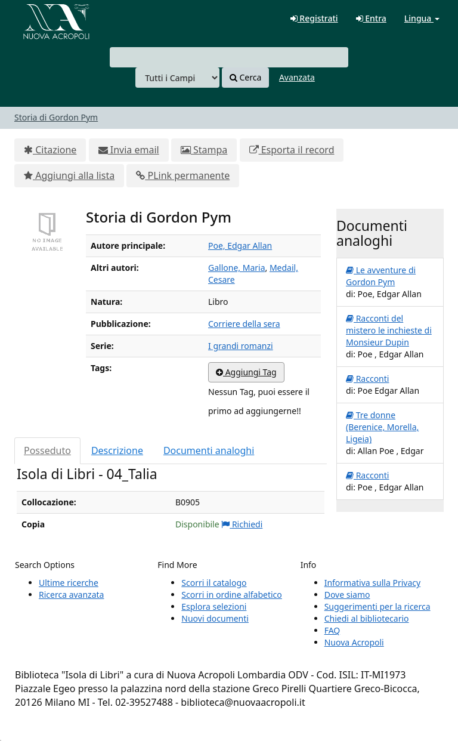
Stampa (204, 149)
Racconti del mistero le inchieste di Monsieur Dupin (389, 330)
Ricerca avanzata (71, 594)
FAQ (332, 630)
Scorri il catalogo (213, 582)
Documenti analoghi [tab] (208, 450)
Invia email (128, 149)
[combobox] (229, 57)
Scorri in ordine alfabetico (231, 594)
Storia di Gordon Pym (56, 117)
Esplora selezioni (213, 606)
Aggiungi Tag (246, 372)
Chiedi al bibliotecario (366, 618)
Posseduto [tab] (47, 450)
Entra (371, 18)
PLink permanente (183, 175)
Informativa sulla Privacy (372, 582)
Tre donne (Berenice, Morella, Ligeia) (382, 426)
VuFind (38, 18)
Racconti (367, 378)
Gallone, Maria (236, 267)
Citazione (50, 149)
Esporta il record (292, 149)
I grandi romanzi (240, 345)
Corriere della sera (244, 323)
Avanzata (297, 77)
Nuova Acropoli (354, 642)
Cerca (245, 77)
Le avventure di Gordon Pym (381, 276)
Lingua (422, 18)
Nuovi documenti (215, 618)
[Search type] (177, 77)
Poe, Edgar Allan (240, 245)
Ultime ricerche (68, 582)
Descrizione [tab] (117, 450)
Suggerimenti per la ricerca (377, 606)
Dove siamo (347, 594)
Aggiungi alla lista (69, 175)
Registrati (314, 18)
